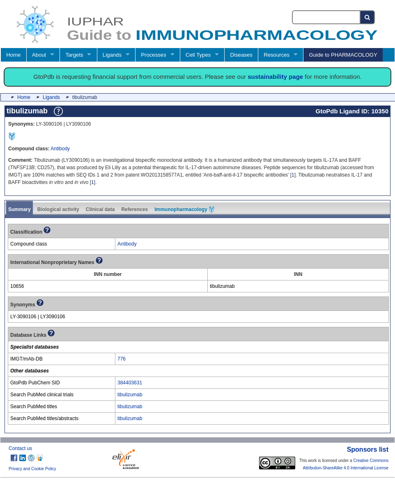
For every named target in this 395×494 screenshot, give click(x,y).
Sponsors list (367, 449)
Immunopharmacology (184, 209)
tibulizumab (129, 394)
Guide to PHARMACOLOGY (343, 55)
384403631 (129, 383)
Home (13, 55)
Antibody (60, 149)
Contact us (20, 448)
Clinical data (100, 209)
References (134, 209)
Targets (74, 55)
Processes (153, 55)
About (39, 55)
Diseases (241, 55)
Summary (19, 209)
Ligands (112, 55)
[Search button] (368, 17)
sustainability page (275, 76)
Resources (276, 55)
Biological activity (58, 209)
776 (121, 359)
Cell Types (198, 55)
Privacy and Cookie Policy (32, 468)
